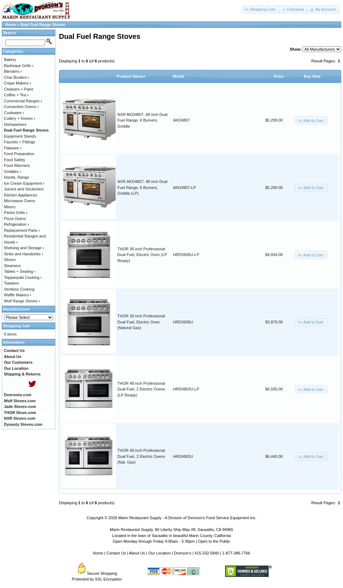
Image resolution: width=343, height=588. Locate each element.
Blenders (13, 71)
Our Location (159, 553)
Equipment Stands (20, 136)
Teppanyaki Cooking (23, 277)
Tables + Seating (19, 271)
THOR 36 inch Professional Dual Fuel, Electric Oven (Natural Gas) (141, 322)
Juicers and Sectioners (24, 189)
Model (178, 76)
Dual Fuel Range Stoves (42, 24)
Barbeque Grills (19, 65)
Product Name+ (131, 76)
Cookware (14, 113)
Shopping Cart (16, 326)
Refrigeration (16, 224)
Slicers (10, 259)
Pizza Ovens (15, 218)
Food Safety (14, 160)
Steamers (12, 266)
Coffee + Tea (16, 95)
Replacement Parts (22, 230)
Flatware (12, 148)
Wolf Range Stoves (22, 301)
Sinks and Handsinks (23, 254)
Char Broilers (16, 77)
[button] (260, 9)
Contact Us (116, 553)
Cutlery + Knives (19, 118)
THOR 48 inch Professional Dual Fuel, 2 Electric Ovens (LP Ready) (141, 389)
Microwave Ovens (19, 201)
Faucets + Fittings (19, 142)
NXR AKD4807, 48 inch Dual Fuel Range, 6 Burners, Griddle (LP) (143, 187)
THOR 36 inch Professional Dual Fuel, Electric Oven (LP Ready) (142, 255)
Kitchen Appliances (20, 195)
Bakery (10, 59)
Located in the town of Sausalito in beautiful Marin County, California (171, 535)
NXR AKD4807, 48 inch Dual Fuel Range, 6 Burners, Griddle (143, 120)
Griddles (12, 171)
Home (10, 24)
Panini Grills (15, 212)
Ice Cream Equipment (24, 183)
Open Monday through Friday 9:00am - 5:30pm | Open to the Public (171, 541)
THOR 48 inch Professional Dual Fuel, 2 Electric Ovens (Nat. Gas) (141, 456)
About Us (137, 553)
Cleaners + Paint (18, 89)
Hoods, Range (16, 177)
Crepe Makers (17, 83)
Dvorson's (183, 553)
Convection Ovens (21, 106)
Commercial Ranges (23, 101)
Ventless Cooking (19, 289)
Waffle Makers (17, 295)
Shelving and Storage (24, 248)
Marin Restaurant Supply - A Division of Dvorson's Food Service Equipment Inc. (187, 518)
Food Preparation (19, 154)
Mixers (9, 207)
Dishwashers (15, 124)
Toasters (11, 283)
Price (278, 76)
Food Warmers (17, 165)
